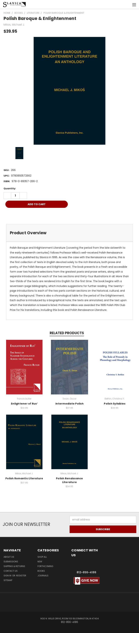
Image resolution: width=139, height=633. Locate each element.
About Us (9, 556)
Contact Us (11, 570)
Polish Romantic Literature (24, 478)
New (39, 561)
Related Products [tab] (67, 333)
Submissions (11, 561)
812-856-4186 (86, 572)
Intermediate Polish (69, 403)
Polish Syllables (114, 403)
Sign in (8, 575)
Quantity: (10, 188)
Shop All (42, 556)
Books (41, 570)
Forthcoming (45, 566)
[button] (86, 581)
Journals (42, 575)
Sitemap (8, 580)
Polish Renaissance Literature (69, 480)
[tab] (69, 233)
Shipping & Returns (14, 566)
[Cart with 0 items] (127, 4)
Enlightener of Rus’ (24, 403)
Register (21, 575)
